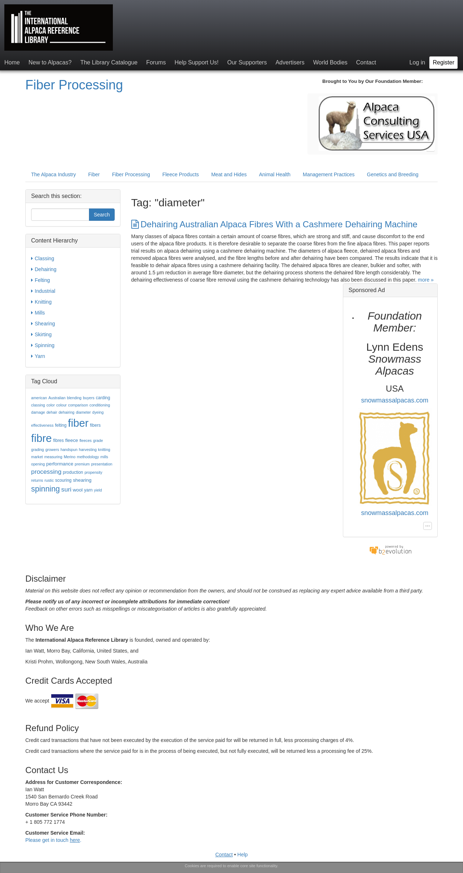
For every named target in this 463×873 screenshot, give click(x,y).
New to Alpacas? (50, 62)
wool (77, 490)
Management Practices (328, 174)
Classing (42, 258)
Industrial (43, 291)
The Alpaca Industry (53, 174)
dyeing (97, 412)
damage (38, 412)
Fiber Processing (74, 84)
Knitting (41, 301)
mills (104, 457)
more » (426, 280)
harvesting (88, 449)
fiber (78, 423)
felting (61, 425)
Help (242, 854)
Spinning (43, 345)
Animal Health (274, 174)
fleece (71, 440)
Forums (156, 62)
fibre (41, 438)
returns (37, 480)
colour (61, 405)
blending (74, 398)
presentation (101, 464)
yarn (88, 490)
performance (59, 464)
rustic (49, 480)
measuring (53, 457)
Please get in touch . (53, 840)
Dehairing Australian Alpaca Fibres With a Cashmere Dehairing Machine (274, 224)
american (39, 398)
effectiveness (42, 425)
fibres (58, 440)
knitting (104, 449)
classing (38, 405)
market (37, 457)
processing (46, 471)
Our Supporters (247, 62)
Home (12, 62)
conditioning (99, 405)
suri (66, 489)
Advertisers (290, 62)
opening (38, 464)
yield (98, 490)
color (50, 405)
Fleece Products (180, 174)
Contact (366, 62)
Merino (70, 457)
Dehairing (43, 269)
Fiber (94, 174)
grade (98, 440)
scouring (63, 480)
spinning (45, 489)
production (73, 472)
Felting (40, 280)
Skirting (41, 334)
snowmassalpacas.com (394, 400)
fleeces (86, 440)
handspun (68, 449)
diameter (83, 412)
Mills (38, 312)
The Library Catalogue (108, 62)
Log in (417, 62)
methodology (88, 457)
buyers (88, 398)
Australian (56, 398)
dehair (51, 412)
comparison (78, 405)
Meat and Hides (229, 174)
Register (443, 62)
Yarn (38, 356)
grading (37, 449)
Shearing (43, 323)
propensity (93, 472)
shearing (82, 480)
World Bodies (330, 62)
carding (103, 397)
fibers (95, 425)
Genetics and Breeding (392, 174)
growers (52, 449)
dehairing (67, 412)
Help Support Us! (196, 62)
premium (82, 464)
